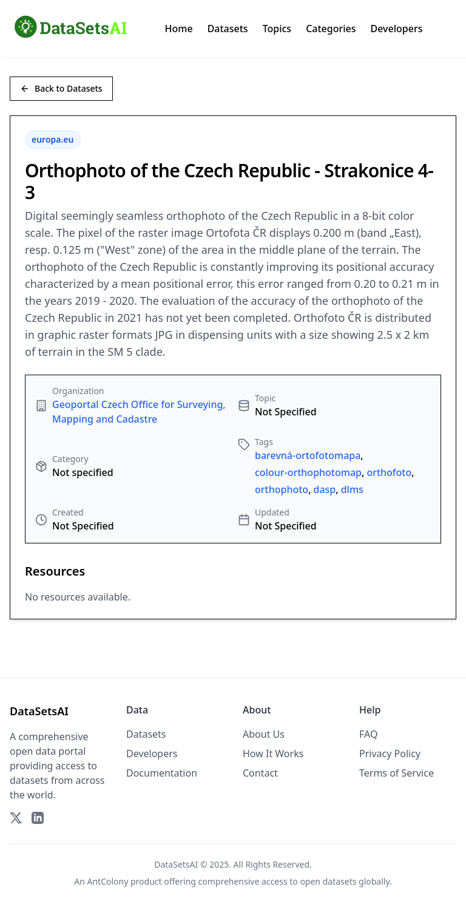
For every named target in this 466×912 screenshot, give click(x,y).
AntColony (108, 881)
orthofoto (388, 472)
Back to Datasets (61, 88)
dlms (352, 489)
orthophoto (281, 489)
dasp (325, 489)
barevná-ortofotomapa (307, 455)
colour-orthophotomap (308, 472)
